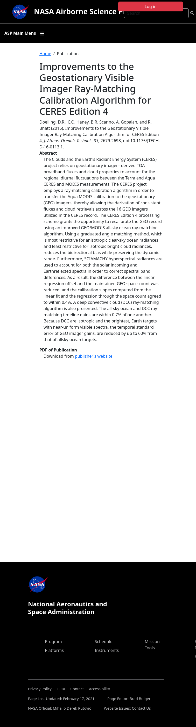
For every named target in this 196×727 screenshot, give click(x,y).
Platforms (54, 650)
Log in (151, 6)
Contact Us (141, 708)
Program (53, 641)
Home (45, 53)
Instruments (107, 650)
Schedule (104, 641)
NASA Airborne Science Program (92, 11)
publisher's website (94, 356)
